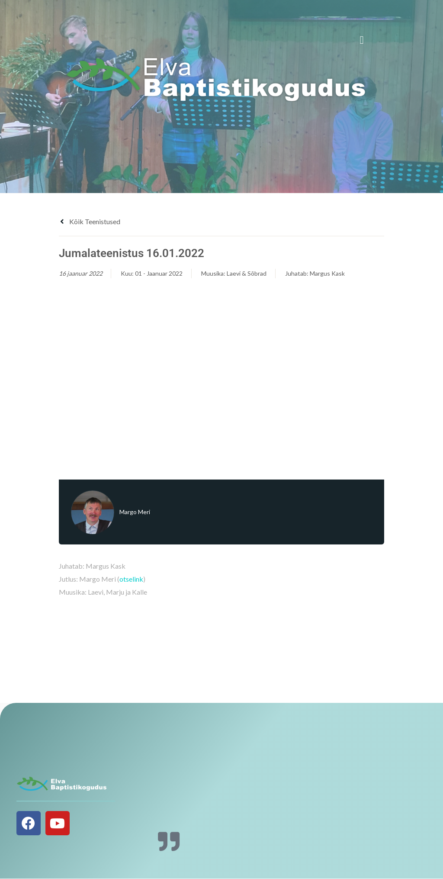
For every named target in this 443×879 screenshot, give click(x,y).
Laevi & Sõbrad (246, 273)
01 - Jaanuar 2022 (159, 273)
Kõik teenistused (89, 221)
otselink (131, 579)
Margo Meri (134, 511)
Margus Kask (327, 273)
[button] (361, 40)
